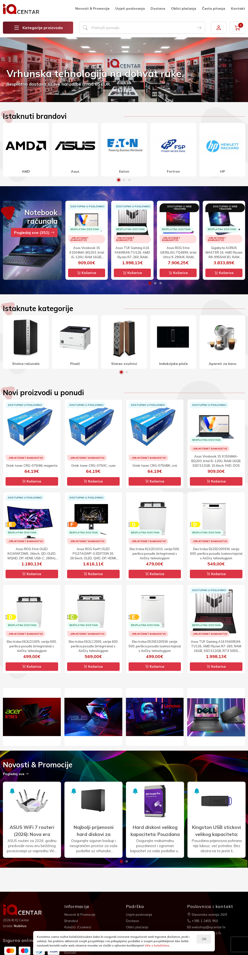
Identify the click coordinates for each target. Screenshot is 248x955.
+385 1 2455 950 (202, 920)
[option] (124, 69)
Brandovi (71, 920)
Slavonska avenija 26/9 (207, 914)
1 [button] (118, 179)
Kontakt (238, 8)
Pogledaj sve (16, 774)
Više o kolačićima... (158, 945)
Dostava (158, 8)
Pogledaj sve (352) (34, 232)
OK (204, 939)
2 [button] (124, 179)
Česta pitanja (213, 8)
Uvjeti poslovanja (130, 8)
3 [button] (129, 179)
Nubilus (20, 926)
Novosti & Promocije (92, 8)
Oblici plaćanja (183, 8)
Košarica (86, 273)
